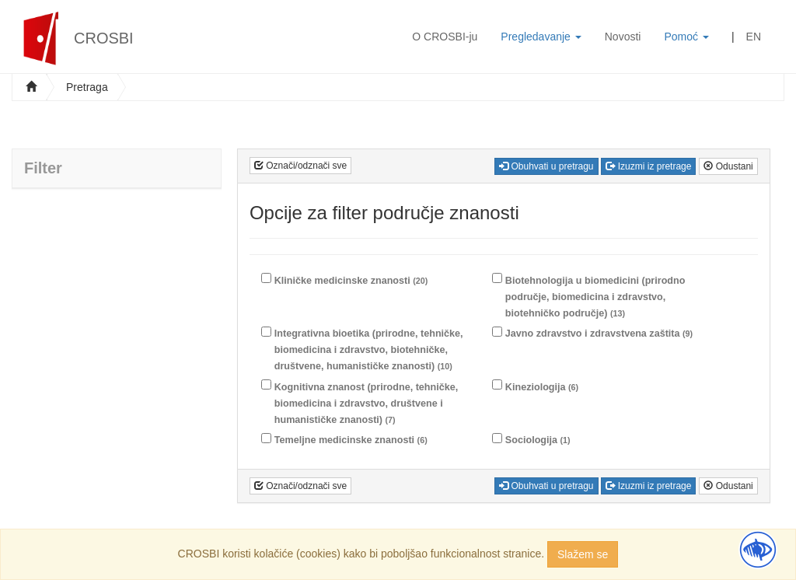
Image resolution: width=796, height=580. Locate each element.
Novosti (623, 36)
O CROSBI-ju (444, 36)
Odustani (727, 166)
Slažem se (582, 554)
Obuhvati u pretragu (546, 166)
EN (753, 36)
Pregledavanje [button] (541, 36)
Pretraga (87, 87)
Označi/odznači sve (300, 165)
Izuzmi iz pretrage (648, 166)
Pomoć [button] (686, 36)
